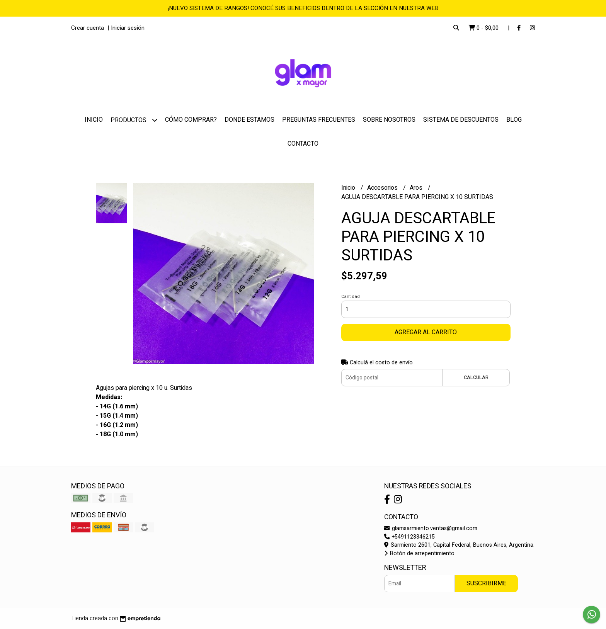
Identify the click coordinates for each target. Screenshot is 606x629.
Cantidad (350, 296)
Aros (417, 187)
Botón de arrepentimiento (419, 553)
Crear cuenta (87, 28)
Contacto (303, 143)
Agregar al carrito (426, 332)
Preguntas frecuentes (318, 119)
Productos (134, 120)
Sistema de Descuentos (461, 119)
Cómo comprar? (191, 119)
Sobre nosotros (389, 119)
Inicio (94, 119)
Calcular (476, 377)
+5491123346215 (409, 537)
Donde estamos (249, 119)
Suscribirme (486, 583)
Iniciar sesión (128, 28)
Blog (514, 119)
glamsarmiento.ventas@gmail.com (430, 528)
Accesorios (383, 187)
